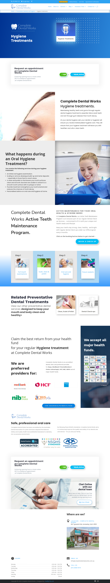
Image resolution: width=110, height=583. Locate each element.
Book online (79, 74)
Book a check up (87, 241)
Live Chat (85, 502)
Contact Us (91, 6)
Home (49, 6)
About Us (56, 6)
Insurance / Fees (79, 6)
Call (64, 74)
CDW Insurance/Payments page (59, 406)
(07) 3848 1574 (76, 568)
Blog (70, 6)
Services (62, 6)
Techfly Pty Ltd (49, 581)
